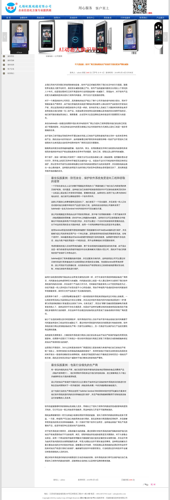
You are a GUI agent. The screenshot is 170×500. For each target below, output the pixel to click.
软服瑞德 (49, 56)
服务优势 (11, 65)
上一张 (4, 37)
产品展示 (160, 18)
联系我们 (143, 18)
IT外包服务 (125, 18)
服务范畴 (11, 60)
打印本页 (130, 73)
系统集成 (107, 18)
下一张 (165, 37)
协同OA (57, 18)
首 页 (8, 18)
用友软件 (40, 18)
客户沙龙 (11, 69)
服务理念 (11, 56)
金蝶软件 (23, 18)
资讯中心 (90, 18)
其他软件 (73, 18)
